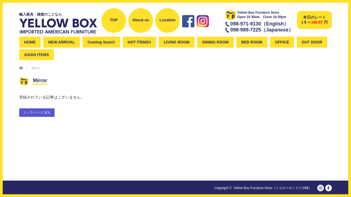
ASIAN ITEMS (36, 55)
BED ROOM (251, 42)
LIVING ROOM (176, 42)
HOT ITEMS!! (139, 42)
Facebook (188, 29)
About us (140, 20)
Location (168, 20)
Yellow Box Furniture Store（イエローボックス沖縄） (272, 188)
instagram (203, 29)
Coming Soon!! (101, 42)
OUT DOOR (312, 42)
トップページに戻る (36, 112)
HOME (30, 42)
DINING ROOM (215, 42)
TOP (114, 20)
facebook (328, 188)
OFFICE (282, 42)
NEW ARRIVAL (61, 42)
